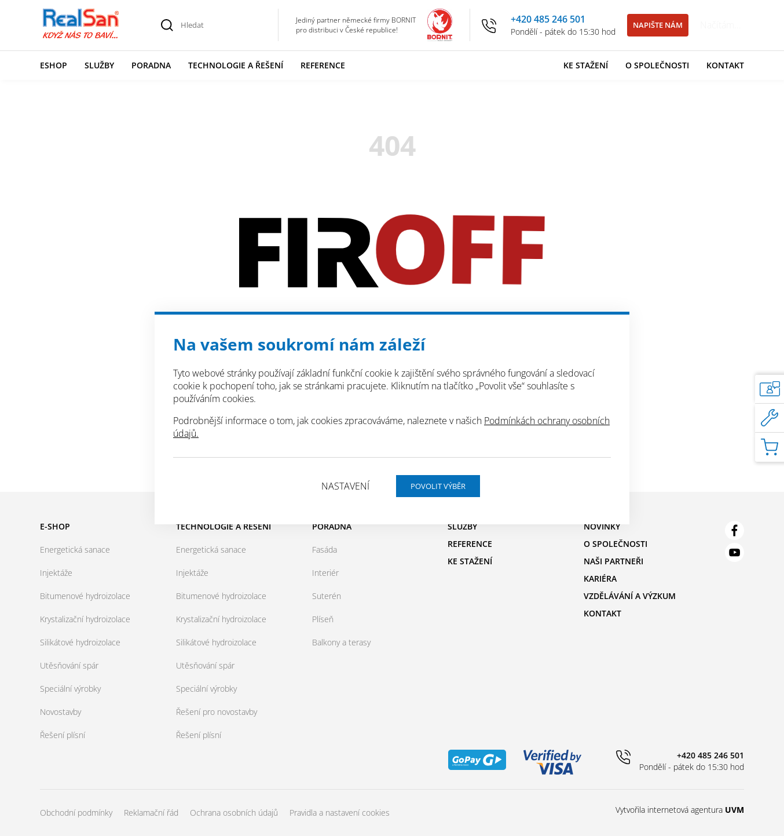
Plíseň (323, 619)
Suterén (326, 595)
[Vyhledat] (167, 25)
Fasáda (324, 549)
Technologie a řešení (235, 65)
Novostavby (60, 711)
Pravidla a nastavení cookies (340, 812)
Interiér (325, 572)
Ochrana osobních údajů (234, 812)
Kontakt (725, 65)
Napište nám (658, 25)
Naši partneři (613, 561)
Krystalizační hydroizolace (85, 619)
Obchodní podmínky (76, 812)
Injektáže (56, 572)
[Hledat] (222, 24)
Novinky (602, 526)
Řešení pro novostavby (216, 711)
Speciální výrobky (70, 688)
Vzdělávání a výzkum (630, 595)
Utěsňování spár (69, 665)
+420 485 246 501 (548, 19)
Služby (99, 65)
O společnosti (657, 65)
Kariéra (600, 578)
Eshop (53, 65)
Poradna (151, 65)
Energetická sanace (75, 549)
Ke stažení (585, 65)
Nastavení (345, 486)
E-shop (55, 526)
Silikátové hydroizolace (80, 642)
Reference (323, 65)
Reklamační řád (151, 812)
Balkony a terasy (341, 642)
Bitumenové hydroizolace (85, 595)
